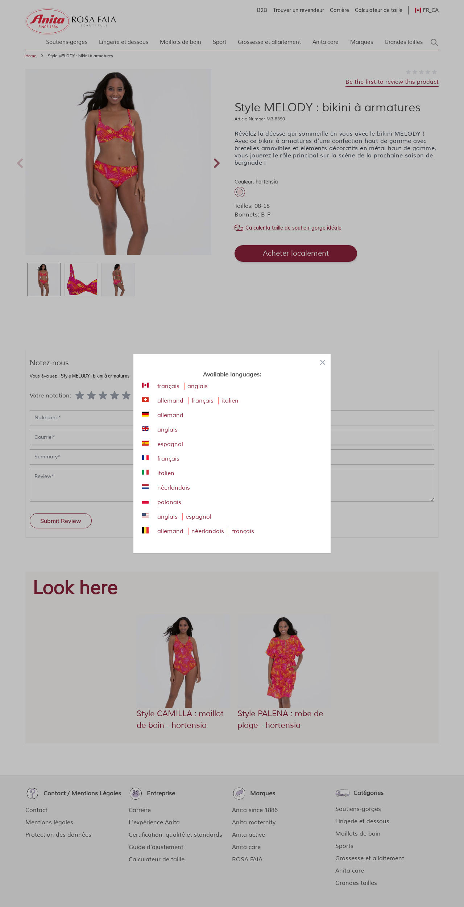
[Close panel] (322, 362)
